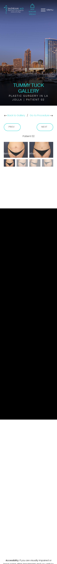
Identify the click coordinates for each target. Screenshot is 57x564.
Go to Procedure (41, 115)
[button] (32, 8)
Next (44, 127)
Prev (12, 127)
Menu (50, 10)
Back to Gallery (14, 115)
